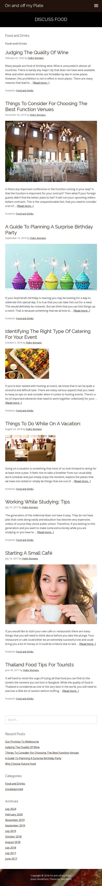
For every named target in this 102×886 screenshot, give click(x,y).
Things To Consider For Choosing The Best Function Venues (46, 106)
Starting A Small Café (28, 553)
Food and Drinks (25, 90)
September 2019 (15, 825)
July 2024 (10, 809)
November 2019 (15, 820)
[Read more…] (41, 83)
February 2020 (14, 814)
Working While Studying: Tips (37, 502)
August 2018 (12, 842)
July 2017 (10, 853)
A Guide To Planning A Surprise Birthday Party (33, 758)
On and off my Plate (24, 5)
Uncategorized (14, 789)
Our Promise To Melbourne (22, 741)
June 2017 (11, 858)
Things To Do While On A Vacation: (43, 423)
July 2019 (10, 831)
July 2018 (10, 847)
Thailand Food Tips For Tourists (39, 665)
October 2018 (13, 836)
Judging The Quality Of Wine (36, 52)
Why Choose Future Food (20, 764)
